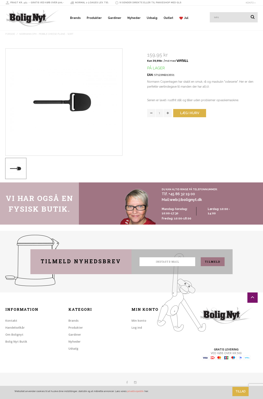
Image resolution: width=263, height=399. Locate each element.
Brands (75, 18)
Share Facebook (151, 139)
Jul (183, 18)
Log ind (137, 327)
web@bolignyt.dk (186, 199)
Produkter (94, 18)
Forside (10, 34)
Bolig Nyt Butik (16, 341)
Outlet (168, 18)
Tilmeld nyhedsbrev (81, 261)
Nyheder (134, 18)
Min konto (139, 320)
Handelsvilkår (15, 327)
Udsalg (152, 18)
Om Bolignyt (14, 334)
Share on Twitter (159, 139)
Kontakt (11, 320)
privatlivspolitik (135, 391)
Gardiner (114, 18)
